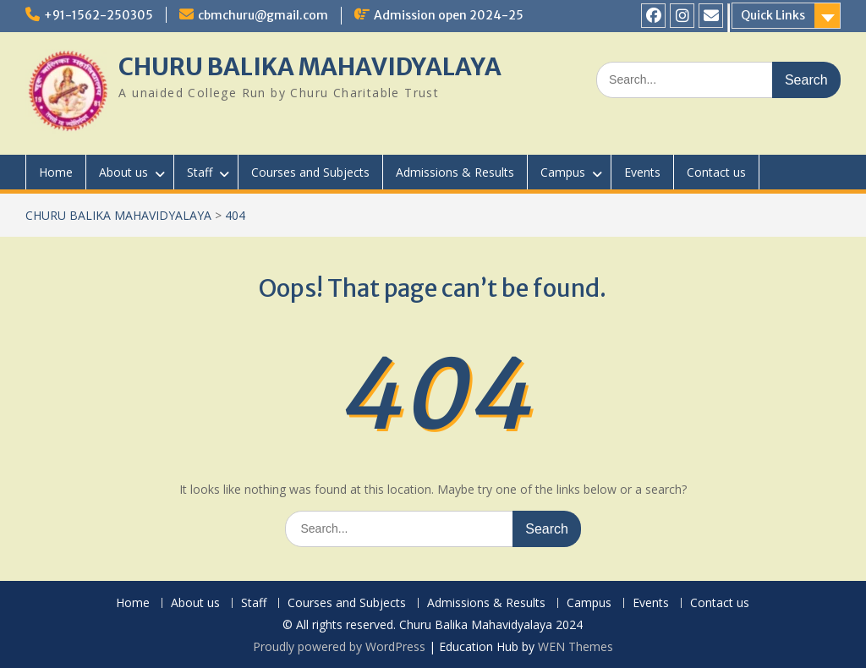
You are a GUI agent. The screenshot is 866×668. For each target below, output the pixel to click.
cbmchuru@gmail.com (263, 15)
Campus (562, 172)
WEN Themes (575, 646)
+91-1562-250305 (98, 15)
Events (642, 172)
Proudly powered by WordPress (339, 646)
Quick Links (773, 15)
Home (56, 172)
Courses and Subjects (310, 172)
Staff (199, 172)
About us (123, 172)
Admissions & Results (455, 172)
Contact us (716, 172)
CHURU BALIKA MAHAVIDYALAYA (310, 67)
